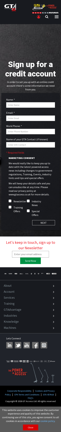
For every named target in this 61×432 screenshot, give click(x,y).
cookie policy (47, 421)
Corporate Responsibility (19, 390)
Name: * (10, 99)
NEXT (44, 222)
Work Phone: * (14, 126)
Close (30, 427)
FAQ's (30, 398)
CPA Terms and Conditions (27, 394)
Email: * (10, 112)
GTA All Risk (48, 394)
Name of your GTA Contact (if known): (27, 139)
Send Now (30, 260)
